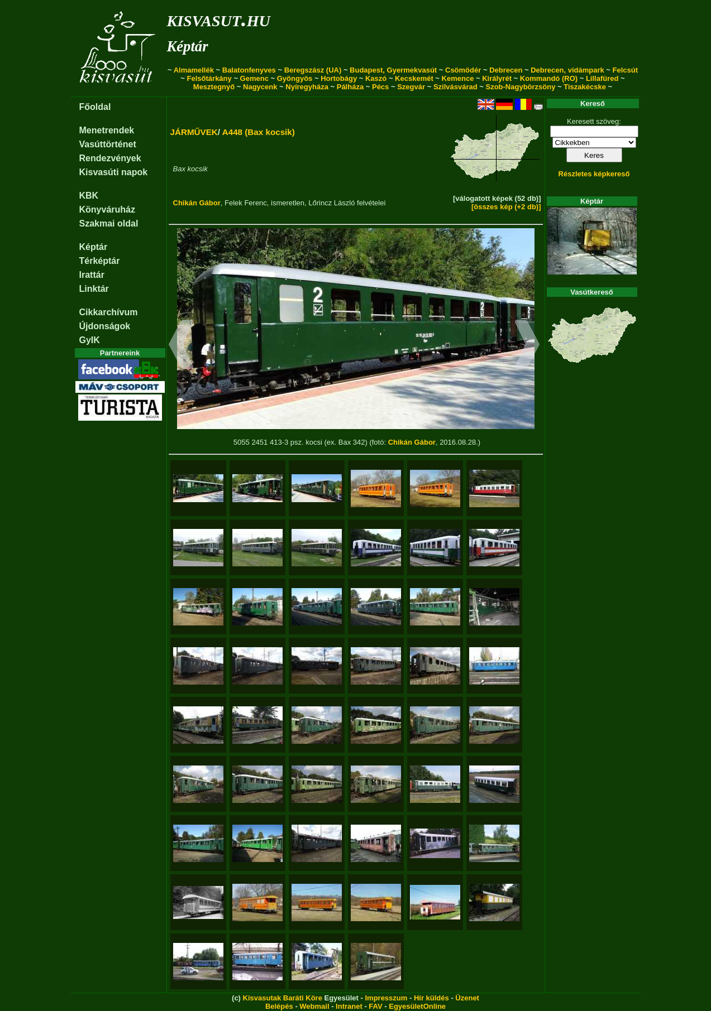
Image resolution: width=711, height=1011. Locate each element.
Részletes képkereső (594, 174)
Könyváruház (107, 209)
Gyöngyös (295, 78)
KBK (89, 195)
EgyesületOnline (417, 1006)
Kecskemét (414, 78)
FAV (375, 1006)
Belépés (279, 1006)
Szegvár (411, 87)
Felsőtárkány (209, 78)
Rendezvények (110, 158)
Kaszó (375, 78)
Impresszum (386, 998)
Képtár (187, 46)
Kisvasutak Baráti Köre (282, 998)
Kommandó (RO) (549, 78)
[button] (181, 346)
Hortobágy (339, 78)
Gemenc (254, 78)
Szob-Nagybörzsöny (520, 87)
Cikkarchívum (108, 312)
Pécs (380, 87)
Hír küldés (431, 998)
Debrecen (505, 70)
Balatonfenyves (249, 70)
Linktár (94, 288)
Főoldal (95, 107)
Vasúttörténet (107, 144)
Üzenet (467, 998)
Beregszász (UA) (313, 70)
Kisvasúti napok (113, 172)
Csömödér (463, 70)
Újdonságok (105, 326)
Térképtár (99, 261)
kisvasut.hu (218, 18)
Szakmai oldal (109, 223)
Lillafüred (602, 78)
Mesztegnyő (214, 87)
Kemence (458, 78)
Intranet (349, 1006)
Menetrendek (107, 130)
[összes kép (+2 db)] (506, 207)
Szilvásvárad (455, 87)
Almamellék (194, 70)
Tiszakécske (585, 87)
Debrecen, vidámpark (567, 70)
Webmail (314, 1006)
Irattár (91, 275)
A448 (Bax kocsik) (258, 132)
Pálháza (350, 87)
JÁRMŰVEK (194, 132)
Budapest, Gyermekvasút (393, 70)
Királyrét (497, 78)
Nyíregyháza (306, 87)
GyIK (89, 340)
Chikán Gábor (197, 203)
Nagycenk (260, 87)
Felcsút (625, 70)
